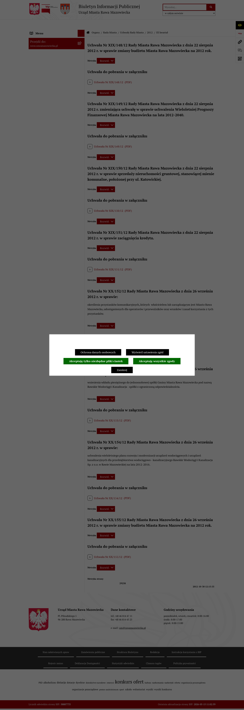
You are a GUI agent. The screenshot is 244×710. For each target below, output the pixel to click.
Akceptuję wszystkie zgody (157, 361)
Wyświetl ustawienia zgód (147, 352)
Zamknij (122, 370)
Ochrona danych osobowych (98, 352)
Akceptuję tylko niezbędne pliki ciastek (96, 361)
